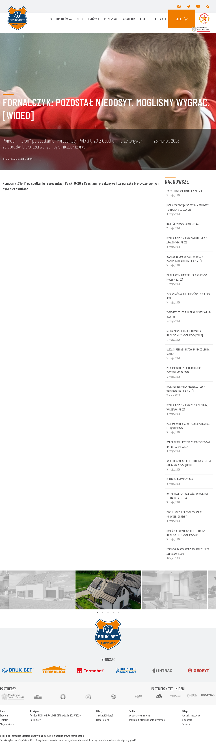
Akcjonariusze (7, 724)
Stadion (4, 715)
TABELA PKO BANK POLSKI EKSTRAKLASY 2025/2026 (55, 715)
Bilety (159, 19)
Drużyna (93, 19)
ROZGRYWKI (111, 19)
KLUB (80, 19)
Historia (4, 719)
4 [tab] (113, 612)
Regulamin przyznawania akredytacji (147, 719)
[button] (208, 6)
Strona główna (61, 19)
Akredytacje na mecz (139, 715)
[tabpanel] (108, 590)
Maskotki (186, 724)
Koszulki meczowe (191, 715)
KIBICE (144, 19)
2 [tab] (102, 612)
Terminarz (35, 719)
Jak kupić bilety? (104, 715)
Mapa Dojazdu (103, 719)
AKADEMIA (129, 19)
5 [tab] (119, 612)
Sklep (182, 19)
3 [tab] (108, 612)
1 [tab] (97, 612)
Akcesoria (187, 719)
